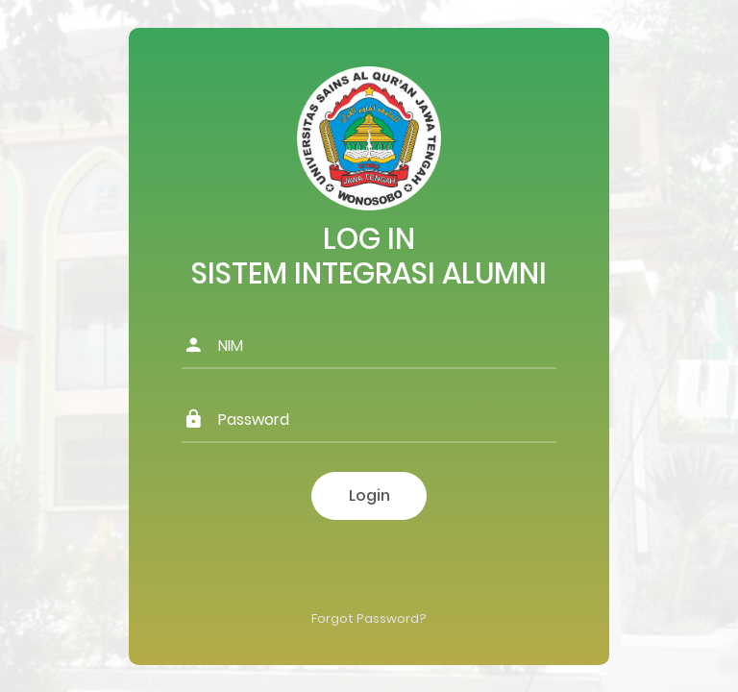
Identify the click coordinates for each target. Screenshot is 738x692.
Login (369, 495)
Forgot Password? (369, 618)
